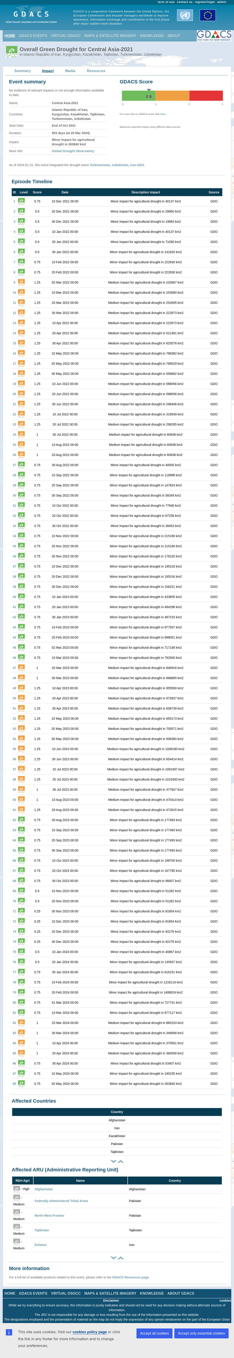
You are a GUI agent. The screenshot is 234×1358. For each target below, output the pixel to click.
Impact (48, 71)
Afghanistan (44, 1189)
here (163, 114)
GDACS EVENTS (33, 36)
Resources (96, 71)
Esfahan (41, 1245)
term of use (166, 2)
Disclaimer (111, 1300)
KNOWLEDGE (152, 36)
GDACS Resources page (130, 1277)
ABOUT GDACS (180, 1293)
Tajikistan (42, 1230)
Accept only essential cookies (201, 1333)
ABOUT (173, 36)
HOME (10, 36)
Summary (22, 71)
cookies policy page (90, 1332)
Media (70, 71)
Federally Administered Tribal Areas (61, 1201)
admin (221, 2)
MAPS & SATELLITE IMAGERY (110, 36)
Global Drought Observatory (73, 151)
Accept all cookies (154, 1333)
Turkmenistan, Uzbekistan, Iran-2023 (117, 165)
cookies (225, 1300)
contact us (185, 2)
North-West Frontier (49, 1215)
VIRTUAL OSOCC (66, 36)
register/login (205, 2)
